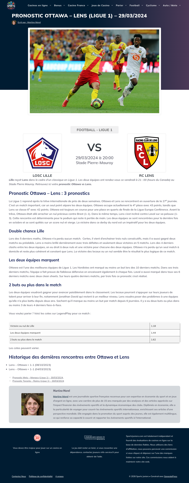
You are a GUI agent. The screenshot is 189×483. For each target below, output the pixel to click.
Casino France (79, 5)
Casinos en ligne (40, 5)
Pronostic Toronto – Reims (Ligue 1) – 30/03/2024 (38, 381)
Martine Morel (60, 396)
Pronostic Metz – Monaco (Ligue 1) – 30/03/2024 (37, 377)
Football (137, 5)
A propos (60, 476)
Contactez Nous (19, 476)
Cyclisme (154, 5)
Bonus (60, 5)
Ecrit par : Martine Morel (29, 22)
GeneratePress (170, 476)
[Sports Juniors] (11, 5)
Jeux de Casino (103, 5)
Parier (122, 5)
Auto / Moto (172, 5)
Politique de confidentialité (41, 476)
